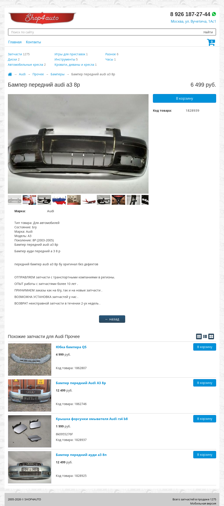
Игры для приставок (70, 54)
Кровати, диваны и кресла (74, 64)
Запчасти (15, 54)
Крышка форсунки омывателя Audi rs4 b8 (92, 419)
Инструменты (65, 59)
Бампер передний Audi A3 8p (81, 383)
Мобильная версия (203, 503)
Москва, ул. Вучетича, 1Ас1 (193, 21)
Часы (109, 59)
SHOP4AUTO (32, 499)
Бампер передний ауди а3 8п (81, 454)
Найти (208, 32)
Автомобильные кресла (25, 64)
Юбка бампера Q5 (71, 347)
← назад (112, 319)
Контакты (33, 42)
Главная (15, 42)
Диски (12, 59)
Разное (110, 54)
